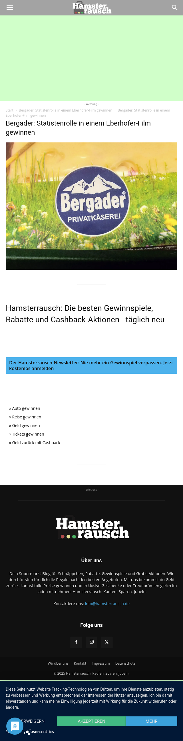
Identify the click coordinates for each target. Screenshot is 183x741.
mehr (152, 721)
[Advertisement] (91, 58)
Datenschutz (125, 663)
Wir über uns (58, 663)
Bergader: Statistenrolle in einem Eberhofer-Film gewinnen (65, 110)
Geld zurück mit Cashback (36, 442)
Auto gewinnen (26, 408)
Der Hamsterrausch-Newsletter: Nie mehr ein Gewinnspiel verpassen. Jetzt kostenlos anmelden (91, 365)
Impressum (101, 663)
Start (9, 110)
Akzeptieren (91, 721)
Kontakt (80, 663)
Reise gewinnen (26, 417)
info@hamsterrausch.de (107, 603)
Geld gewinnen (26, 425)
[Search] (175, 7)
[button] (10, 7)
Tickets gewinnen (28, 434)
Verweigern (31, 721)
